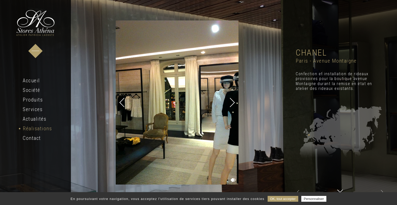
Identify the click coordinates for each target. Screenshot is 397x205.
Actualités (34, 119)
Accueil (31, 81)
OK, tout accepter (283, 199)
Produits (33, 100)
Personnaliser (314, 199)
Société (31, 90)
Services (33, 109)
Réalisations (37, 128)
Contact (32, 138)
